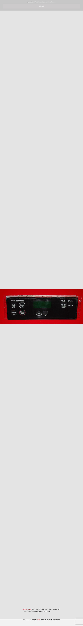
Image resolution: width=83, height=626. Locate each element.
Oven (38, 619)
